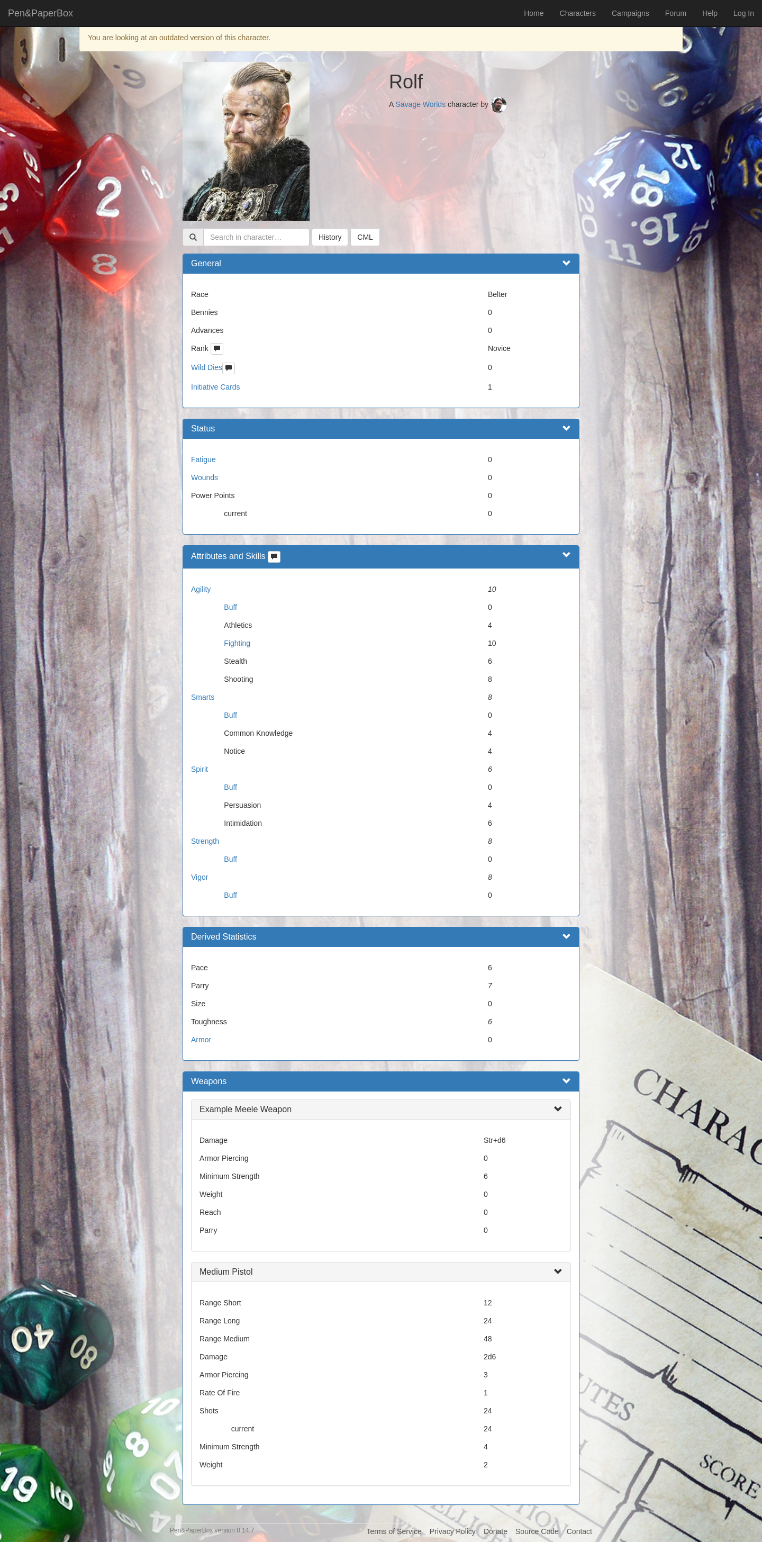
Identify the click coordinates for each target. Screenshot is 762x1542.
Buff (230, 607)
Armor (201, 1039)
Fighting (237, 643)
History (330, 237)
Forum (675, 13)
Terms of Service (393, 1531)
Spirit (199, 769)
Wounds (204, 477)
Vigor (199, 877)
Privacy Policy (453, 1531)
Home (533, 13)
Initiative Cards (215, 387)
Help (710, 13)
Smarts (202, 697)
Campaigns (630, 13)
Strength (205, 841)
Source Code (537, 1531)
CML (365, 237)
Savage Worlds (420, 104)
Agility (201, 589)
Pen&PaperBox (40, 13)
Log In (743, 13)
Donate (495, 1531)
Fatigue (203, 459)
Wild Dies (206, 367)
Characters (578, 13)
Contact (579, 1531)
